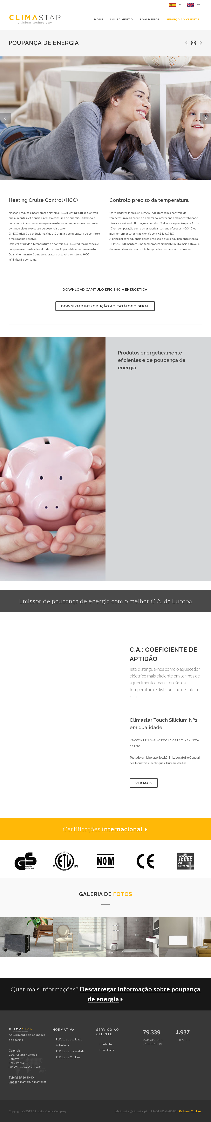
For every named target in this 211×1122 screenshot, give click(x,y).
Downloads (107, 1050)
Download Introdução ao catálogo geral (105, 306)
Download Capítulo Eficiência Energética (105, 289)
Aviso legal (62, 1045)
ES (175, 5)
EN (193, 5)
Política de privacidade (70, 1051)
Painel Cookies (190, 1111)
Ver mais (143, 783)
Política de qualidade (69, 1039)
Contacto (106, 1044)
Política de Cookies (68, 1057)
